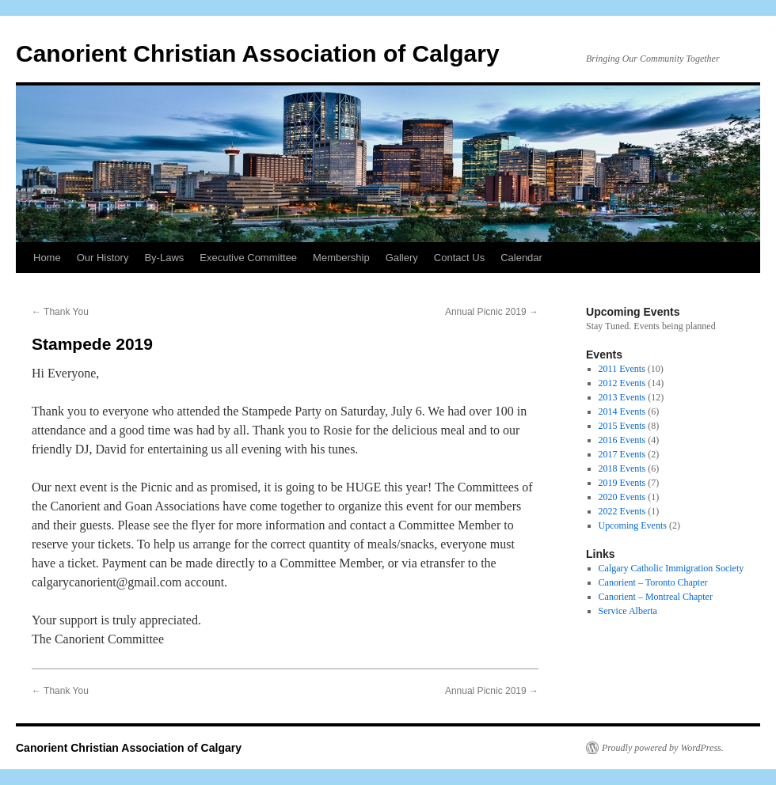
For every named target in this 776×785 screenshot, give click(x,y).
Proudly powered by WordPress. (663, 747)
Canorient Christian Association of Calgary (258, 53)
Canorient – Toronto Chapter (653, 582)
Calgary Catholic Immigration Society (671, 568)
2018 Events (622, 468)
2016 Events (622, 440)
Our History (103, 258)
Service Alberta (628, 610)
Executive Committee (248, 258)
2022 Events (622, 511)
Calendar (521, 258)
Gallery (402, 258)
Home (47, 258)
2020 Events (622, 496)
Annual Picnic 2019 (491, 311)
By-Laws (164, 258)
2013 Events (622, 397)
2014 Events (622, 411)
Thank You (60, 311)
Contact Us (459, 258)
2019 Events (622, 482)
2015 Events (622, 425)
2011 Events (622, 368)
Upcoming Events (633, 525)
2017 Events (622, 454)
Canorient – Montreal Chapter (656, 596)
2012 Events (622, 383)
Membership (341, 258)
